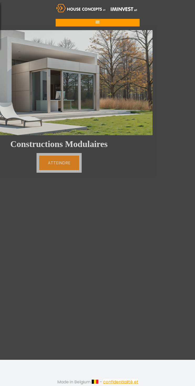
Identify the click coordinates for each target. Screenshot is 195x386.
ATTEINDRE (44, 163)
